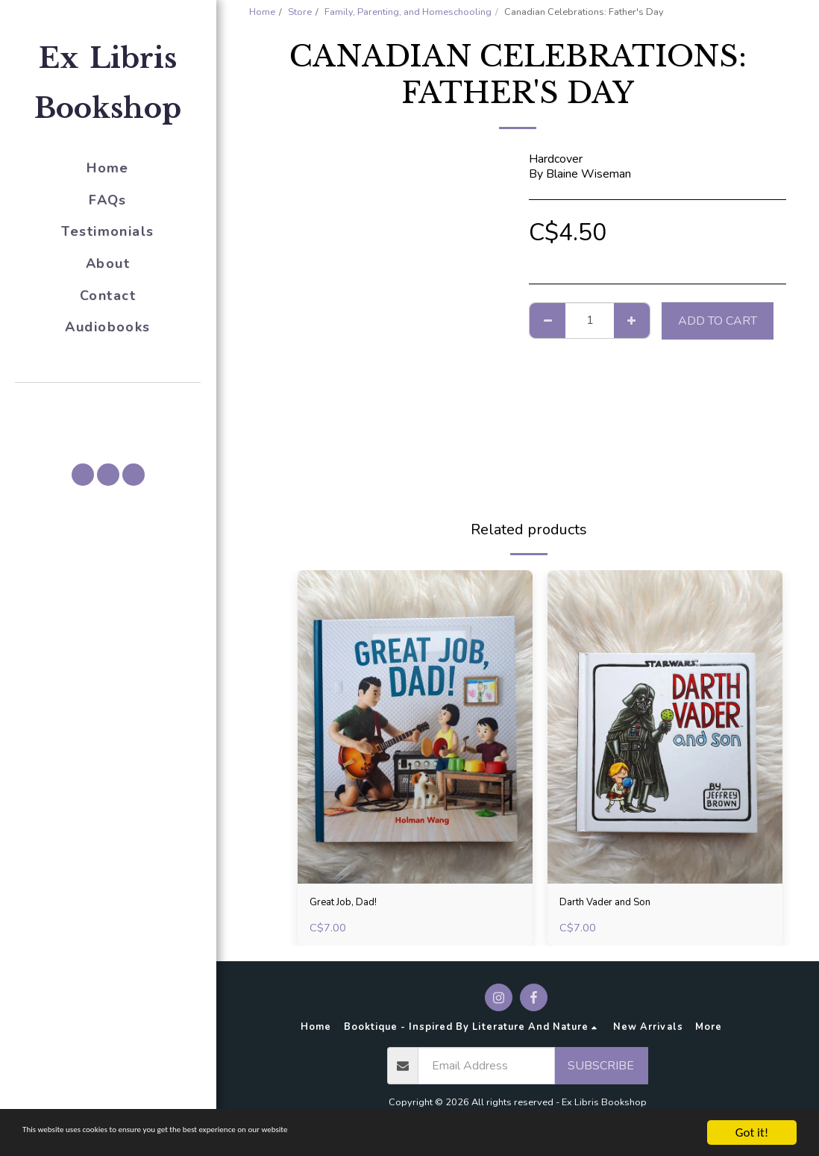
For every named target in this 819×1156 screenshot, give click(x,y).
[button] (108, 403)
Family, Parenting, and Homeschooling (408, 12)
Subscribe (601, 1069)
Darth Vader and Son (613, 904)
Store (300, 12)
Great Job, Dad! (349, 904)
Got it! (751, 1132)
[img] (415, 727)
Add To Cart (717, 321)
